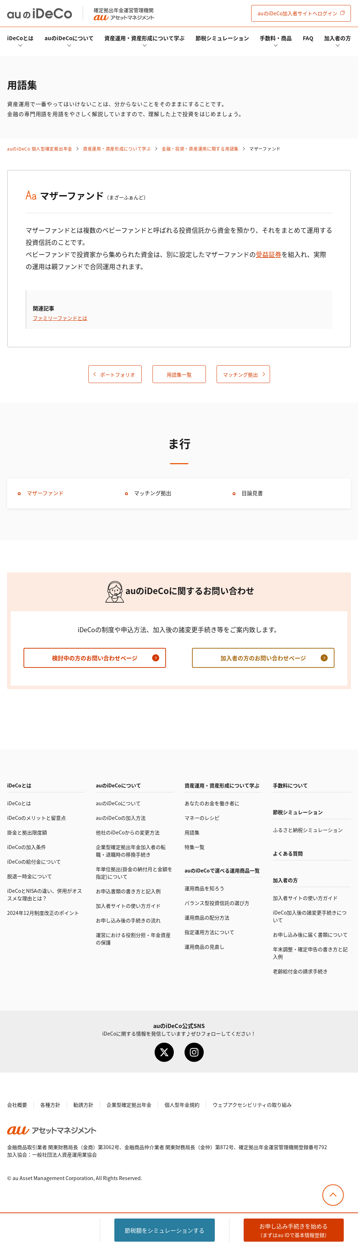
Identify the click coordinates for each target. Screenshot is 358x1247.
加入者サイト (297, 13)
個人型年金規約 (182, 1104)
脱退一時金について (29, 876)
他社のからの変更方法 (128, 832)
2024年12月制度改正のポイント (43, 912)
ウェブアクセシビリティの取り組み (252, 1104)
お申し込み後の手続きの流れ (128, 920)
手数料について (290, 785)
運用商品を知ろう (204, 888)
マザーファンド (45, 493)
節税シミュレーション (222, 38)
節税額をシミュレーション (164, 1230)
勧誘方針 (83, 1104)
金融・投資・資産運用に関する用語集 (200, 149)
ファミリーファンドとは (60, 317)
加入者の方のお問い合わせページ (263, 658)
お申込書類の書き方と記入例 (128, 891)
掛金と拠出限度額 (27, 832)
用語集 (192, 832)
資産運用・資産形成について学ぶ (144, 38)
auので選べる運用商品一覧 (222, 870)
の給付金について (34, 861)
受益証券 (268, 254)
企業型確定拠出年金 (129, 1104)
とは (20, 38)
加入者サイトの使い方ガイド (128, 905)
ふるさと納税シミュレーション (308, 829)
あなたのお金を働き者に (212, 803)
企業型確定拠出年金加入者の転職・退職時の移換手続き (131, 850)
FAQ (308, 38)
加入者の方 (337, 38)
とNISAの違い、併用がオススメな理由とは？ (44, 894)
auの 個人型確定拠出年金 (39, 149)
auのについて (69, 38)
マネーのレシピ (202, 817)
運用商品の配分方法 (207, 917)
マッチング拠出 (240, 374)
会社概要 (17, 1104)
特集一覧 (194, 846)
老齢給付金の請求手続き (300, 971)
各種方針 (50, 1104)
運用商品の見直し (204, 946)
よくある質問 (288, 853)
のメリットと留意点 (36, 817)
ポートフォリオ (117, 374)
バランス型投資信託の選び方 (217, 902)
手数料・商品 (276, 38)
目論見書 (252, 493)
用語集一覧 (179, 374)
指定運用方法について (209, 932)
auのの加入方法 (121, 817)
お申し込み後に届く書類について (310, 934)
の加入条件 (26, 846)
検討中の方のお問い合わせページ (95, 658)
